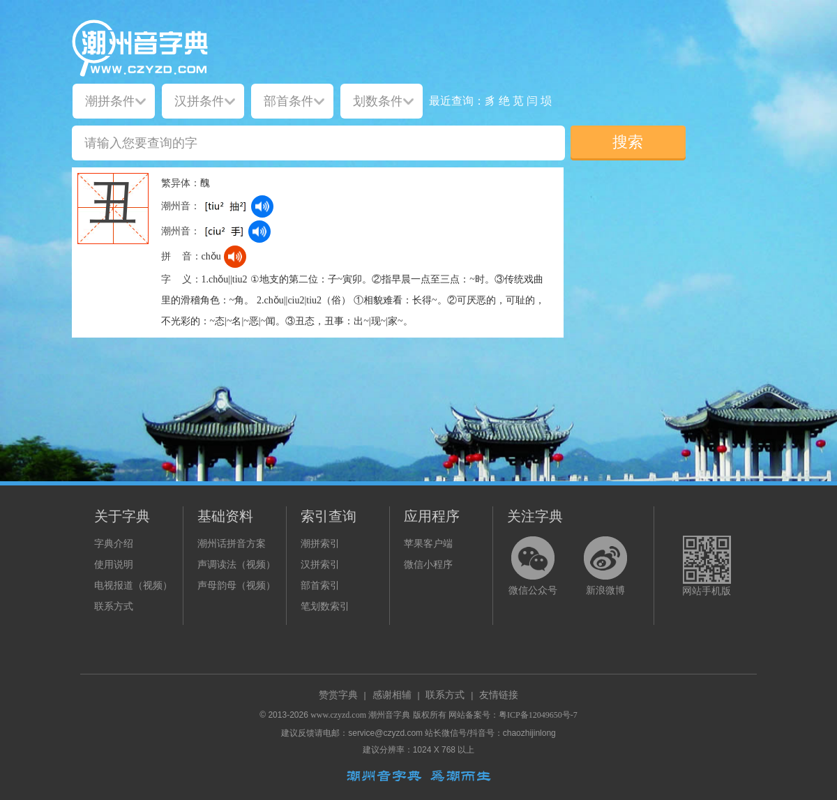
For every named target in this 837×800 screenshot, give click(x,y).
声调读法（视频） (236, 564)
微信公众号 (532, 590)
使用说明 (113, 564)
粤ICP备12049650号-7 (538, 715)
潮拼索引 (320, 543)
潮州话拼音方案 (231, 543)
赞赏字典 (338, 695)
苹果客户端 (428, 543)
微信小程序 (428, 564)
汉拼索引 (320, 564)
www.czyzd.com (338, 715)
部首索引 (320, 585)
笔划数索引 (325, 606)
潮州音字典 (389, 715)
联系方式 (113, 606)
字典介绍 (113, 543)
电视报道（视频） (133, 585)
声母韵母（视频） (236, 585)
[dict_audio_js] (262, 206)
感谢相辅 (392, 695)
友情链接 (498, 695)
